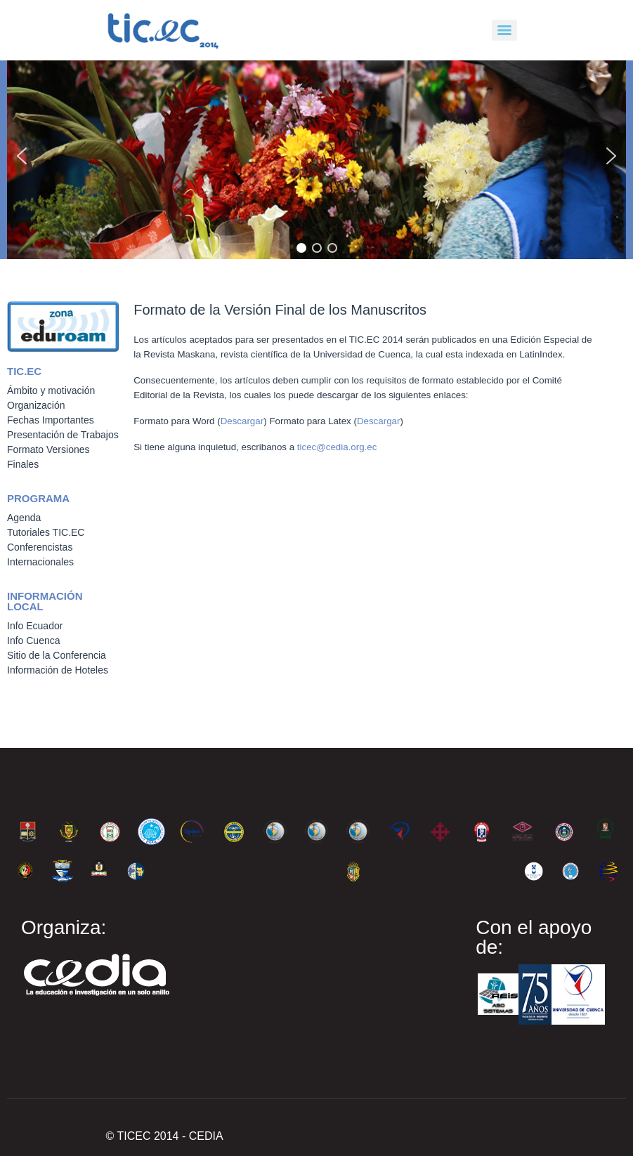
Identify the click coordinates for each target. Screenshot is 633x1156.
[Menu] (504, 30)
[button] (22, 156)
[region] (316, 156)
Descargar (242, 421)
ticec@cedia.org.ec (337, 447)
